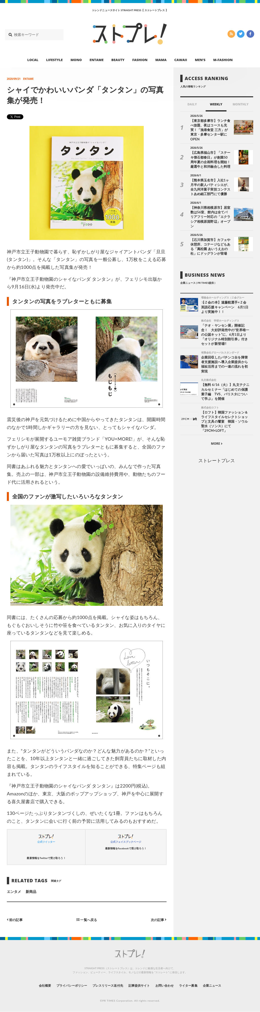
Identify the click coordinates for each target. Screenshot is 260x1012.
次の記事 (158, 919)
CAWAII (180, 60)
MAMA (161, 60)
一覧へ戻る (86, 919)
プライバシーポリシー (62, 985)
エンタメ (14, 891)
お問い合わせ (170, 985)
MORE (216, 431)
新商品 (31, 891)
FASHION (140, 60)
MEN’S (200, 60)
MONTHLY (241, 104)
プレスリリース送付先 (104, 985)
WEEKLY (216, 104)
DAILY (192, 104)
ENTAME (97, 60)
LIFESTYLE (54, 60)
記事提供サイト (140, 985)
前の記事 (15, 919)
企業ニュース (225, 985)
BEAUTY (118, 60)
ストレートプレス (216, 448)
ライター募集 (197, 985)
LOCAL (33, 60)
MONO (76, 60)
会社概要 (31, 985)
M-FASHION (223, 60)
